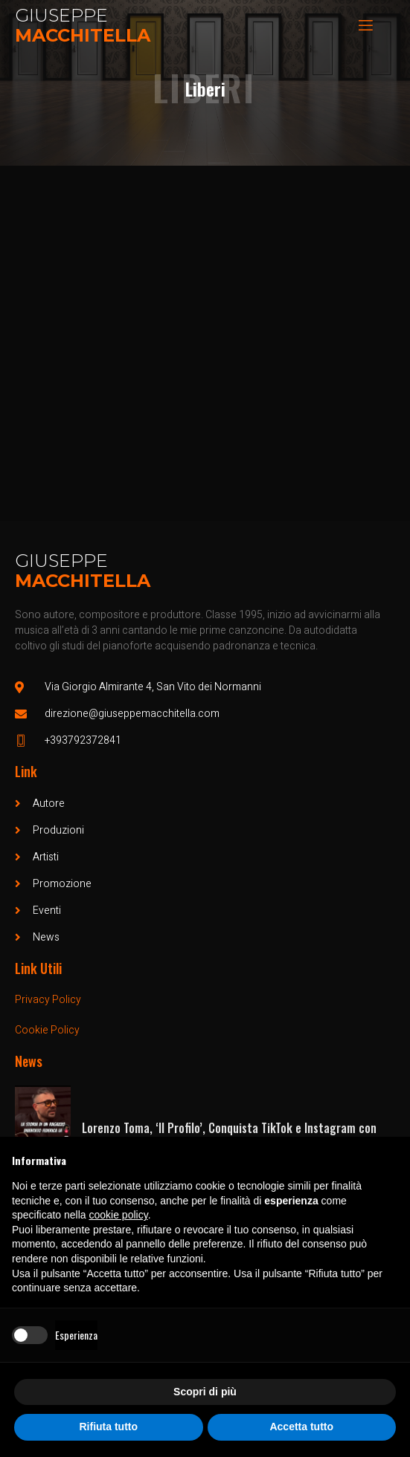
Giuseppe (61, 15)
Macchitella (82, 35)
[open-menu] (364, 25)
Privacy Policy (48, 999)
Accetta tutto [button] (301, 1426)
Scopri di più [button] (205, 1392)
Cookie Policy (47, 1030)
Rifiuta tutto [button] (108, 1426)
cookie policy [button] (118, 1215)
